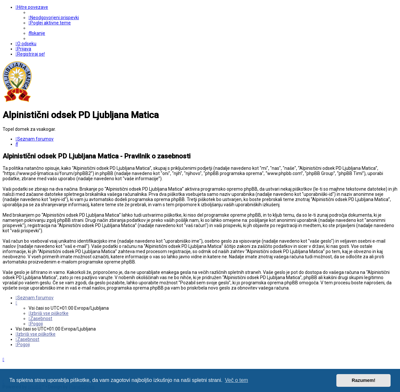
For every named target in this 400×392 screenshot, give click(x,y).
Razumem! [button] (363, 380)
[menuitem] (54, 17)
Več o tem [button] (236, 380)
